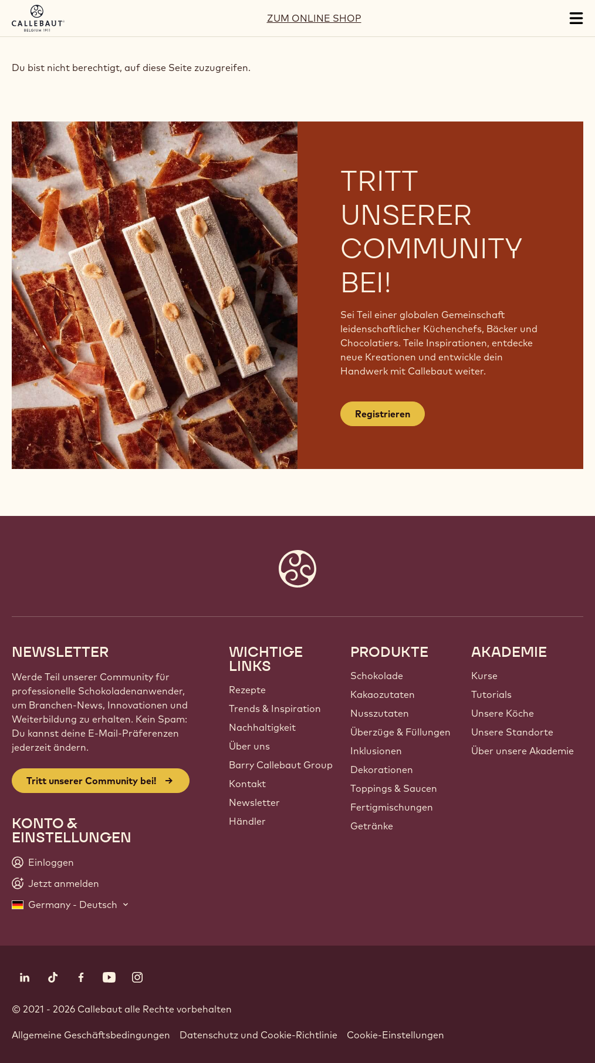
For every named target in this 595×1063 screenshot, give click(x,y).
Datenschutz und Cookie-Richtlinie (258, 1035)
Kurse (484, 675)
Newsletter (254, 802)
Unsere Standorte (512, 732)
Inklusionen (376, 751)
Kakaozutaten (382, 694)
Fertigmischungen (391, 807)
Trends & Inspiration (275, 708)
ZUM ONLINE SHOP (314, 18)
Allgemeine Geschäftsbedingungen (91, 1035)
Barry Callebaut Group (281, 765)
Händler (247, 821)
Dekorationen (381, 769)
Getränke (371, 826)
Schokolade (376, 675)
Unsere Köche (502, 713)
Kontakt (247, 783)
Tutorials (491, 694)
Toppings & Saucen (393, 788)
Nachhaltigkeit (262, 727)
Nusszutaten (379, 713)
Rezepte (247, 690)
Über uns (249, 746)
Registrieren (382, 414)
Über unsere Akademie (522, 751)
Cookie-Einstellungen (395, 1035)
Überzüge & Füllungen (400, 732)
